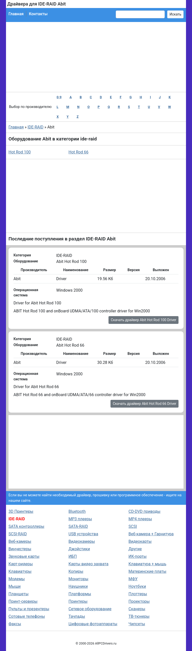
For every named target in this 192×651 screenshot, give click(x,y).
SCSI (132, 526)
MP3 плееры (80, 519)
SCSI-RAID (17, 534)
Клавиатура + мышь (147, 564)
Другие (135, 549)
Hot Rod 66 (78, 152)
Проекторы (139, 601)
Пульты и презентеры (28, 609)
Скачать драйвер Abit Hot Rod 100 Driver (143, 320)
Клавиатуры (20, 571)
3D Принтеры (20, 511)
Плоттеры (137, 594)
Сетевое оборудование (90, 609)
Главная (16, 13)
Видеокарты (140, 541)
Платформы (79, 594)
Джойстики (79, 549)
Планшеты (18, 594)
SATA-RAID (78, 526)
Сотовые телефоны (26, 616)
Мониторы (78, 579)
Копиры (75, 571)
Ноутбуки (137, 586)
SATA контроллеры (26, 526)
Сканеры (136, 609)
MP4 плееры (140, 519)
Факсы (14, 624)
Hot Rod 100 (19, 152)
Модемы (16, 579)
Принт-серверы (23, 601)
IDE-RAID (36, 127)
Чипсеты (136, 624)
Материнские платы (147, 571)
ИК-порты (137, 556)
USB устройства (83, 534)
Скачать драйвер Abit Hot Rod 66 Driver (144, 404)
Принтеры (78, 601)
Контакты (38, 13)
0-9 (59, 97)
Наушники (78, 586)
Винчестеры (19, 549)
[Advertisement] (96, 57)
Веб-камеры (19, 541)
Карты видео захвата (88, 564)
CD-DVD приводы (144, 511)
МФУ (133, 579)
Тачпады (76, 616)
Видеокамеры (81, 541)
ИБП (72, 556)
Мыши (14, 586)
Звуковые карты (24, 556)
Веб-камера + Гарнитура (151, 534)
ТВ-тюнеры (139, 616)
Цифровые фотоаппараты (92, 624)
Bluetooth (77, 511)
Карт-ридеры (20, 564)
